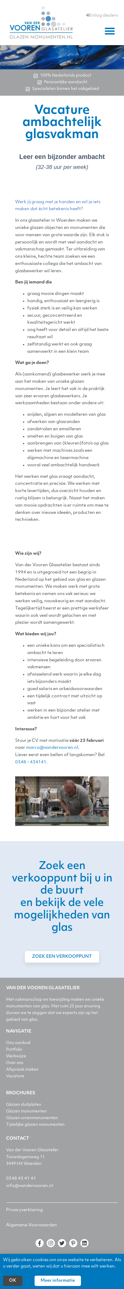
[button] (110, 31)
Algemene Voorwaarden (31, 1225)
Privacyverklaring (24, 1210)
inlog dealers (102, 15)
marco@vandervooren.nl (52, 747)
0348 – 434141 (30, 762)
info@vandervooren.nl (29, 1186)
